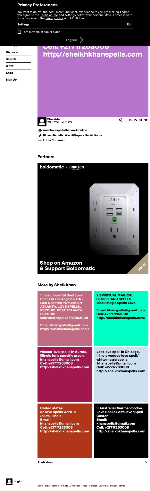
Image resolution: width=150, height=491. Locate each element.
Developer (75, 486)
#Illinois (96, 135)
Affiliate (64, 486)
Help (47, 486)
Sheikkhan (54, 119)
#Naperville (80, 135)
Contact (93, 486)
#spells (58, 135)
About (40, 486)
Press (84, 486)
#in (67, 135)
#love (47, 135)
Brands (55, 486)
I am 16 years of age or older (41, 32)
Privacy (113, 486)
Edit (130, 24)
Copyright (103, 486)
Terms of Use (49, 15)
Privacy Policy (54, 18)
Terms (122, 486)
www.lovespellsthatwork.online (65, 130)
